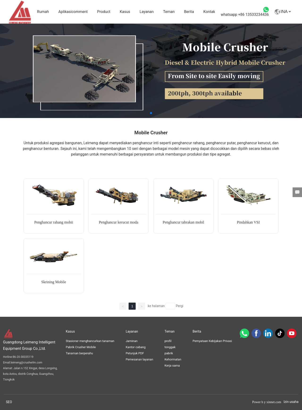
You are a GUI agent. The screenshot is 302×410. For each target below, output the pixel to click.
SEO (9, 402)
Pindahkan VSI (248, 222)
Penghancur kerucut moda (118, 222)
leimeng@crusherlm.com (26, 362)
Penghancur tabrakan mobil (183, 222)
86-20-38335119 (23, 357)
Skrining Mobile (53, 282)
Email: (7, 362)
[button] (151, 113)
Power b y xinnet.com (266, 402)
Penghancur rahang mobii (53, 222)
